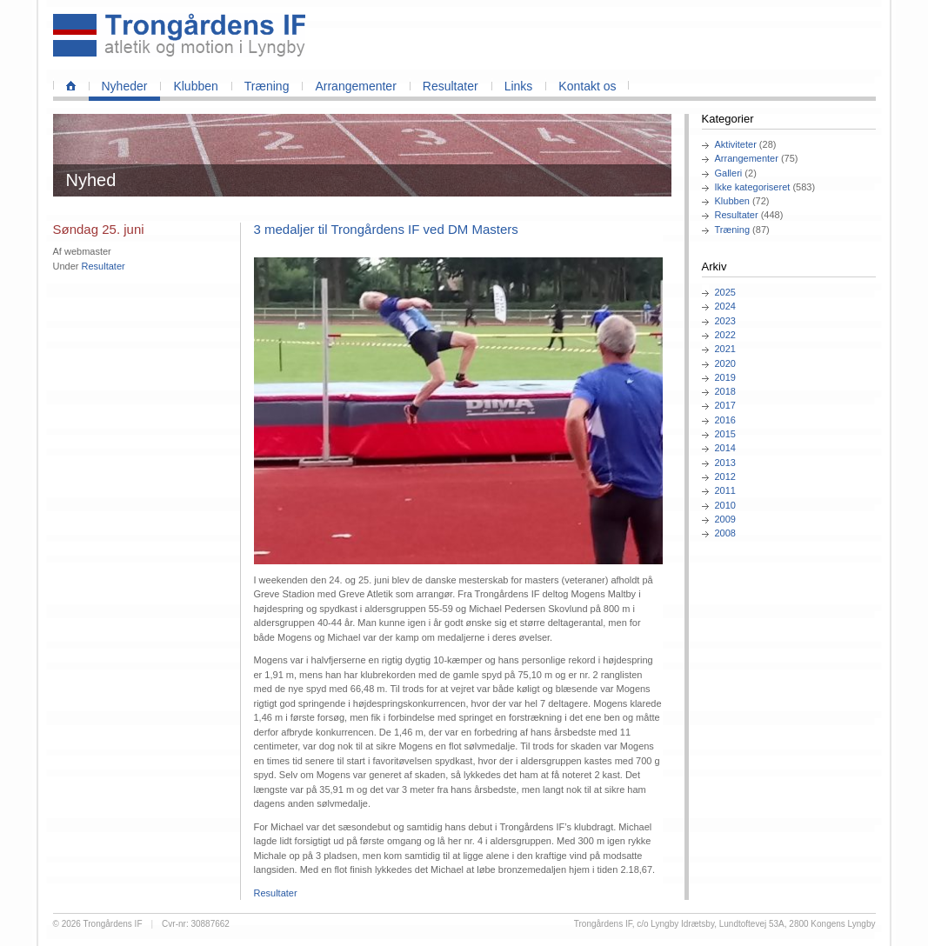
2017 (725, 405)
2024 (725, 306)
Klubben (195, 86)
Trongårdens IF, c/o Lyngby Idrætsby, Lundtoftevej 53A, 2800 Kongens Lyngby (725, 924)
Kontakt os (587, 86)
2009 (725, 519)
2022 (725, 335)
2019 (725, 377)
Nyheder (125, 86)
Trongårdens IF (113, 924)
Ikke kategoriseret (753, 187)
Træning (267, 86)
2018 (725, 391)
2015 (725, 434)
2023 (725, 321)
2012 (725, 476)
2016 (725, 420)
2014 (725, 448)
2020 (725, 363)
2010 (725, 505)
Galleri (729, 173)
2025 (725, 292)
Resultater (450, 86)
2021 (725, 348)
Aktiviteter (736, 144)
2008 (725, 533)
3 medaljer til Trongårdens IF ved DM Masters (386, 229)
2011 (725, 490)
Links (518, 86)
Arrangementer (355, 86)
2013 (725, 462)
